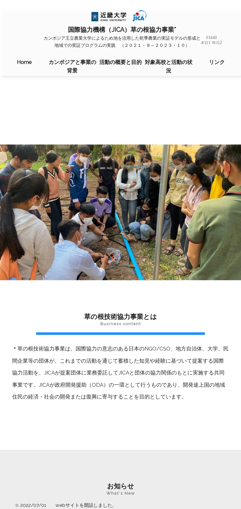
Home (24, 62)
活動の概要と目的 (120, 62)
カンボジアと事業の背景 (72, 66)
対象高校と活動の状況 (168, 66)
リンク (217, 62)
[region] (120, 212)
